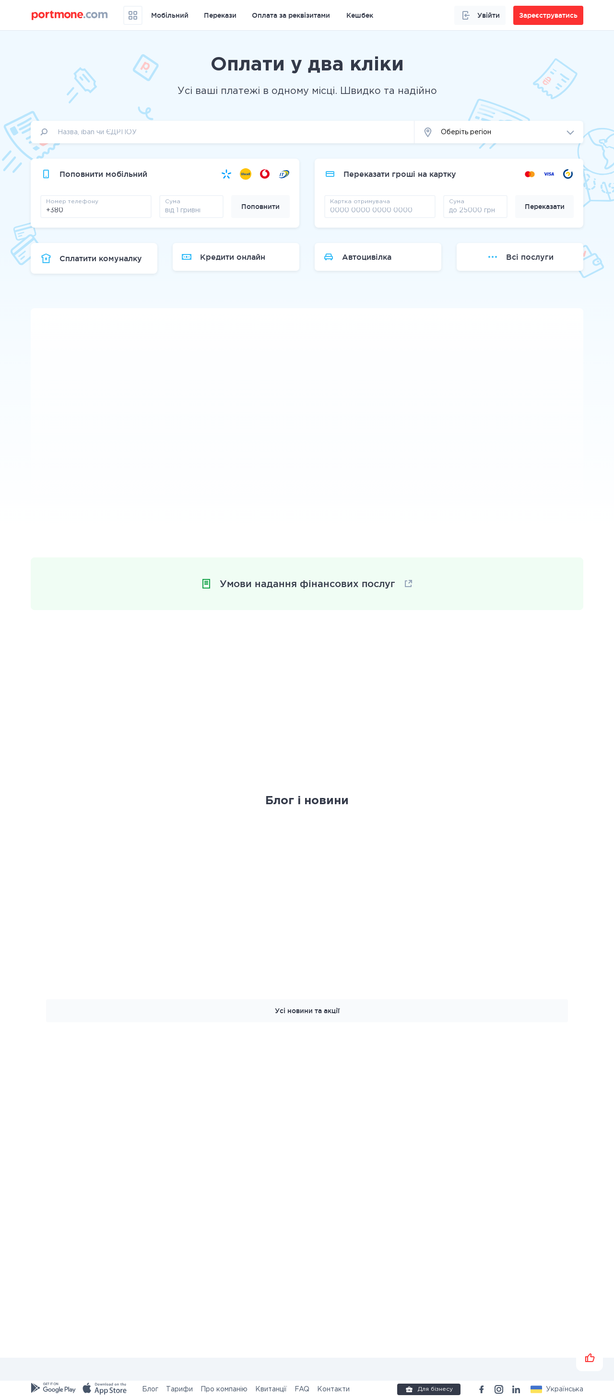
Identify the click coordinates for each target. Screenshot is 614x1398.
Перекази (220, 15)
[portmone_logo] (70, 15)
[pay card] (380, 210)
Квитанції (271, 1389)
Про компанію (224, 1389)
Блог (150, 1389)
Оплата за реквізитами (291, 15)
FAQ (302, 1389)
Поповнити (260, 206)
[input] (222, 132)
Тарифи (179, 1389)
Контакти (333, 1389)
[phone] (96, 210)
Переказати (545, 206)
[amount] (191, 210)
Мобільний (170, 15)
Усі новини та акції (307, 1011)
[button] (498, 132)
